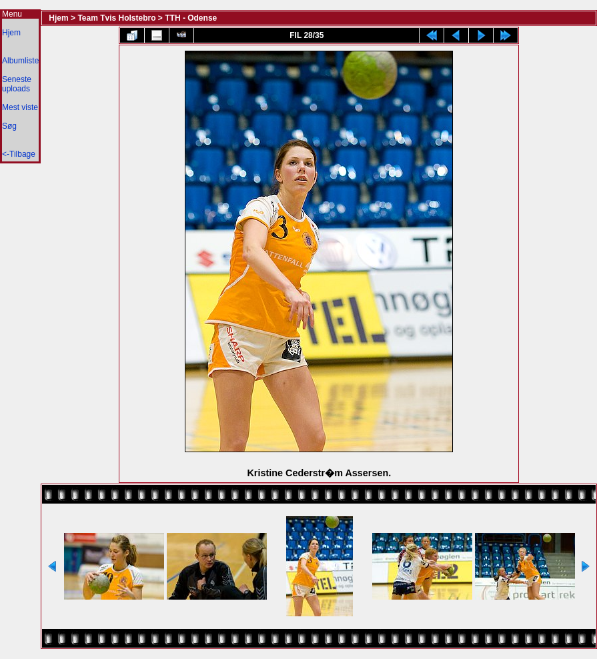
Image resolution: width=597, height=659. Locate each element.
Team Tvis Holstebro (116, 18)
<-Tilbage (18, 154)
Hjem (11, 32)
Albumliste (20, 60)
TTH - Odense (191, 18)
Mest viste (20, 107)
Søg (9, 126)
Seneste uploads (16, 84)
